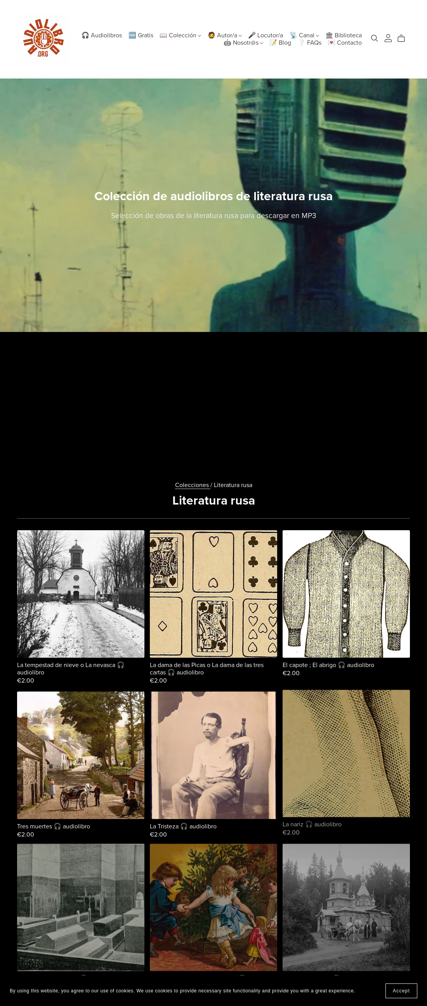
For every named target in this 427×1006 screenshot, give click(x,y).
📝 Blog (280, 43)
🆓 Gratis (140, 35)
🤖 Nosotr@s (243, 43)
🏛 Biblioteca (343, 35)
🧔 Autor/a (225, 35)
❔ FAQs (309, 43)
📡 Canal (304, 35)
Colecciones (192, 485)
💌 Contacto (345, 43)
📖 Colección (180, 35)
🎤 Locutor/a (265, 35)
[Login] (388, 37)
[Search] (374, 38)
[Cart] (404, 38)
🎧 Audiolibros (102, 35)
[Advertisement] (213, 390)
